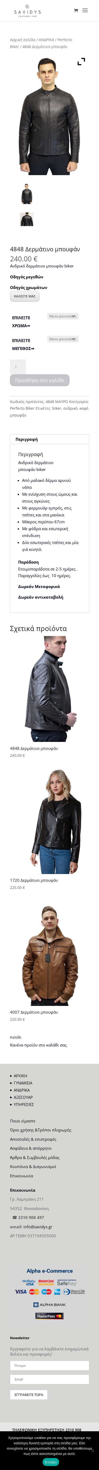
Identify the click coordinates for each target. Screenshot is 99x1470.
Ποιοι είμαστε (22, 1120)
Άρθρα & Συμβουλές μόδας (34, 1157)
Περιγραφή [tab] (27, 439)
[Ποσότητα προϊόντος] (18, 367)
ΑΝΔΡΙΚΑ (46, 39)
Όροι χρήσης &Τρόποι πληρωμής (40, 1129)
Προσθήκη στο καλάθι (39, 380)
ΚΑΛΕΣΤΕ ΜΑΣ (24, 296)
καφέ (83, 408)
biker (56, 408)
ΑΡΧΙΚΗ (20, 1075)
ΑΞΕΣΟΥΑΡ (23, 1097)
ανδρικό (70, 408)
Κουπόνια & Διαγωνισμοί (33, 1166)
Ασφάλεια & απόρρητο (30, 1148)
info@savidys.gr (37, 1226)
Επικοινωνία (21, 1175)
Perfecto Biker (22, 408)
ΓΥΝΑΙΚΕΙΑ (23, 1083)
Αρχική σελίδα (22, 39)
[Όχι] (92, 1450)
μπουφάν (18, 415)
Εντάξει (51, 1462)
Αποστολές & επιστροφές (33, 1139)
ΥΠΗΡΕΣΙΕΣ (24, 1104)
